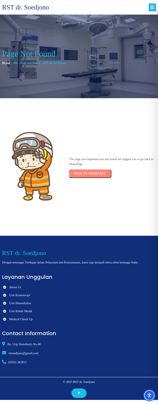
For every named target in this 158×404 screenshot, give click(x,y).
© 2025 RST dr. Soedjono (79, 382)
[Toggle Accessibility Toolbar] (149, 395)
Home (6, 63)
